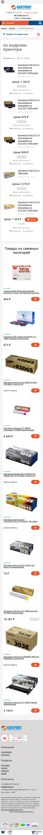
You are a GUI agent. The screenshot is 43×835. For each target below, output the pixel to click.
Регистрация (26, 18)
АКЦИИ (3, 774)
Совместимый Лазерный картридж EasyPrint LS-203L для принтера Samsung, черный (22, 293)
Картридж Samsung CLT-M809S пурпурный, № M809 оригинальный (19, 429)
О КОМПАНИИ (6, 752)
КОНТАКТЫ (5, 755)
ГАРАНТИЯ (5, 771)
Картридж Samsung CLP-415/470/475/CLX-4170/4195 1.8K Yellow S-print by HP (21, 521)
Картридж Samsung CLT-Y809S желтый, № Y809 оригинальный (21, 612)
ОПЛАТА (4, 768)
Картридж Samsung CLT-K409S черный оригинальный (20, 703)
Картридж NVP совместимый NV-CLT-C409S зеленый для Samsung (20, 338)
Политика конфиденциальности (12, 809)
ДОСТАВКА (5, 765)
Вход (18, 18)
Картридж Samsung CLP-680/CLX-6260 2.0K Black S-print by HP (20, 383)
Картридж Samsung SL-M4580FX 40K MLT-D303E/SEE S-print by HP (22, 658)
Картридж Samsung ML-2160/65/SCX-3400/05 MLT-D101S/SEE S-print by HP (20, 475)
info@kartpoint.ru (22, 15)
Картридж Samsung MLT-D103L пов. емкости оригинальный (19, 566)
